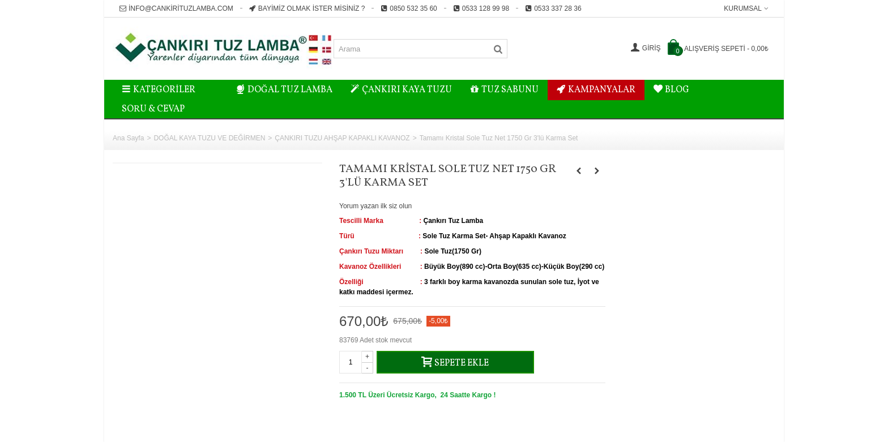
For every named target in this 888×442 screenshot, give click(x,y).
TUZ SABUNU (504, 90)
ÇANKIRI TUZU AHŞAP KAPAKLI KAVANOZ (342, 138)
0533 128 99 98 (481, 8)
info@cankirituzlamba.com (176, 8)
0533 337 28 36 (553, 8)
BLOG (671, 90)
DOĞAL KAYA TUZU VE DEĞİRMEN (209, 138)
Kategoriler (158, 90)
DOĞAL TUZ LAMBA (284, 90)
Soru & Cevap (153, 109)
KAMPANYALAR (596, 90)
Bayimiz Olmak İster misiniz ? (307, 8)
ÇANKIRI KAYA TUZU (401, 90)
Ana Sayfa (128, 138)
